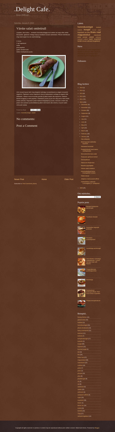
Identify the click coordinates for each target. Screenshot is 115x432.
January (83, 136)
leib (86, 32)
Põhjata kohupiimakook (93, 300)
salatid (33, 113)
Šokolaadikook (85, 159)
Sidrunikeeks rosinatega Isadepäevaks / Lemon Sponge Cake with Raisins (93, 261)
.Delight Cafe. (32, 9)
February (84, 133)
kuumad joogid (96, 30)
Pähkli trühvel (85, 176)
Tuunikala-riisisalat (91, 217)
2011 (81, 99)
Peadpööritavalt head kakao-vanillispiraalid (89, 150)
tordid (80, 41)
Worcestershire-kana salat (89, 154)
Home (44, 179)
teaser (79, 403)
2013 (81, 93)
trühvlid (84, 41)
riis (78, 381)
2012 (81, 96)
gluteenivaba (81, 320)
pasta (79, 37)
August (83, 116)
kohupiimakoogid (83, 338)
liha (88, 32)
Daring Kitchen (82, 317)
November (84, 107)
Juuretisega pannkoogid (93, 248)
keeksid (98, 27)
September (84, 113)
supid (91, 39)
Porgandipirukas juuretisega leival (91, 270)
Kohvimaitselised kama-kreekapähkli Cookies (88, 172)
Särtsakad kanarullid (87, 146)
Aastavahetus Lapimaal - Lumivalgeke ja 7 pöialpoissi (90, 182)
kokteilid (80, 30)
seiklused (98, 37)
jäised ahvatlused (83, 328)
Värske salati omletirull (88, 168)
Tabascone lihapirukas (87, 162)
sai (78, 384)
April (82, 128)
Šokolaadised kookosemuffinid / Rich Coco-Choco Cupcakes (93, 291)
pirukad (85, 37)
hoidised (80, 322)
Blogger (97, 428)
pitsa (79, 376)
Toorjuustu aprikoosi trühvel (89, 157)
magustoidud (84, 34)
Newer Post (19, 179)
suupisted (97, 39)
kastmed (80, 333)
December (84, 104)
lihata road (96, 32)
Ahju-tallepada (85, 139)
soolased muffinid (83, 39)
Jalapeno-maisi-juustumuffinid (90, 179)
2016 (81, 87)
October (83, 110)
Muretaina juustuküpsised (90, 238)
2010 (81, 102)
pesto (79, 370)
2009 (81, 188)
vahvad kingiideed (93, 41)
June (83, 122)
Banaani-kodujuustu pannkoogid (92, 207)
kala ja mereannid (83, 330)
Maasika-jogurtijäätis (87, 165)
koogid (87, 29)
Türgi (79, 413)
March (83, 131)
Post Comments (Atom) (29, 183)
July (82, 119)
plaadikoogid (81, 378)
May (82, 125)
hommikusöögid (26, 113)
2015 (81, 90)
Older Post (68, 179)
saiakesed (81, 386)
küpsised (81, 32)
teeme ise (81, 405)
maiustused (97, 35)
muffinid (80, 365)
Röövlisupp (89, 279)
